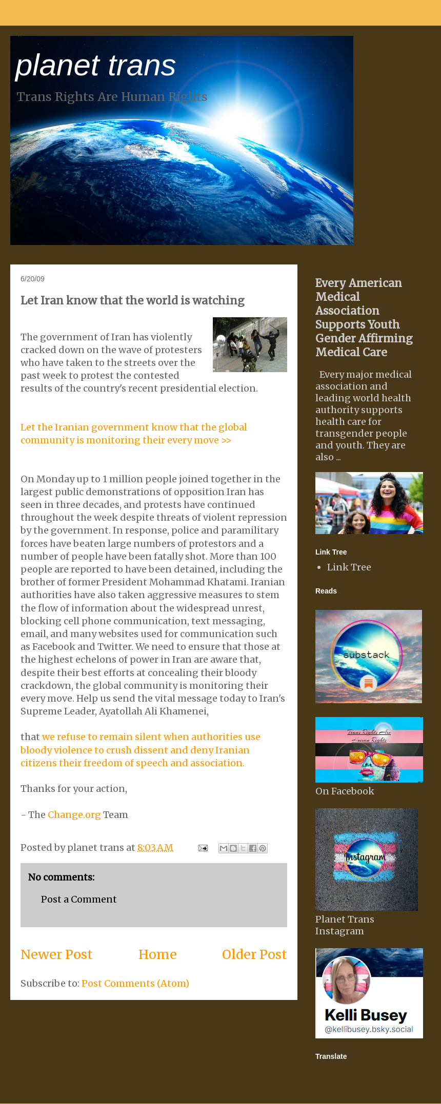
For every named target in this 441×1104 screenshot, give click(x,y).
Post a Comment (79, 899)
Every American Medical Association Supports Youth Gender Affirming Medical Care (364, 317)
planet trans (95, 65)
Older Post (254, 954)
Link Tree (349, 567)
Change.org (74, 815)
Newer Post (57, 954)
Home (157, 954)
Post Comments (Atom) (135, 983)
